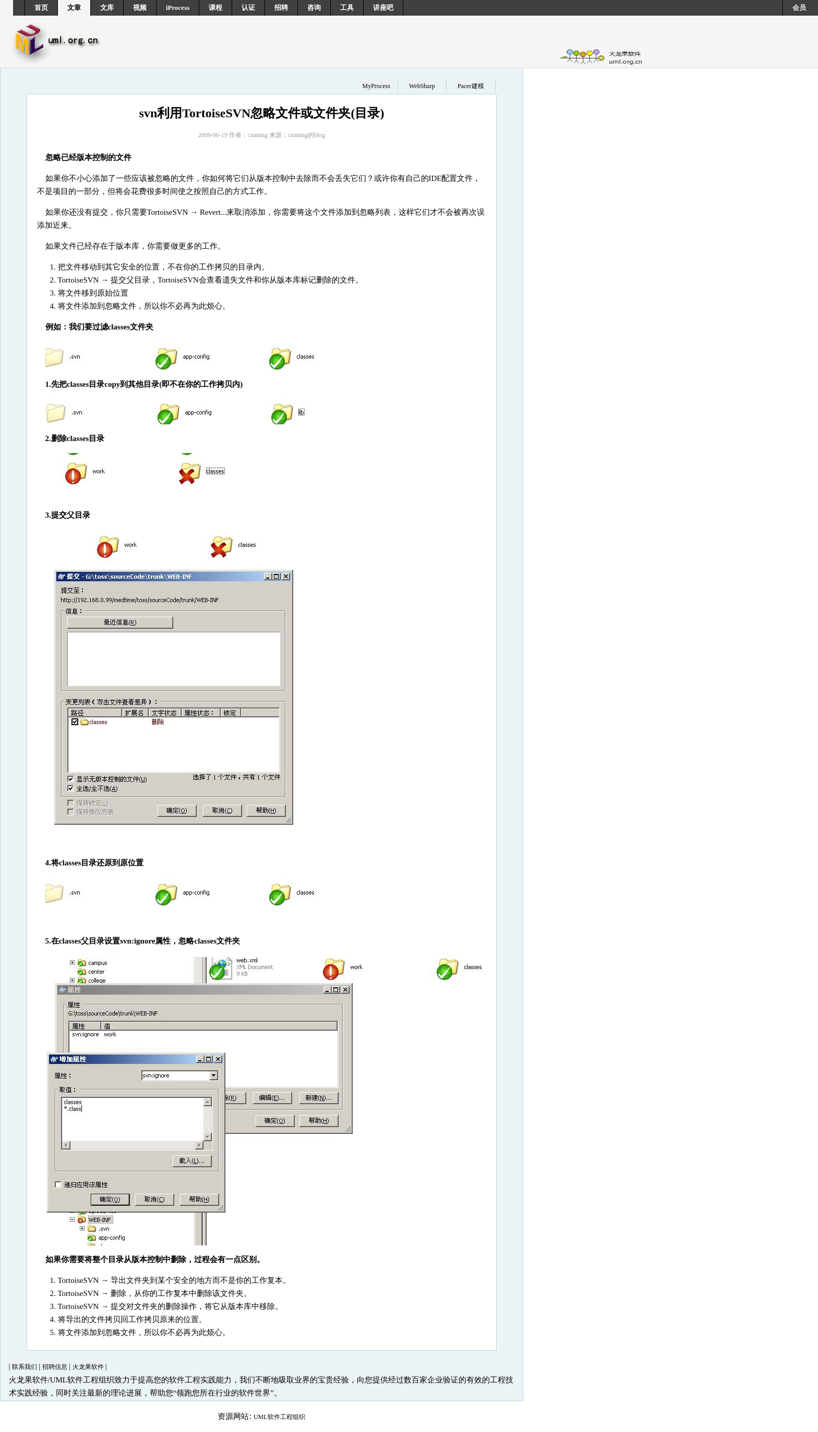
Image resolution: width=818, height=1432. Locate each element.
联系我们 (25, 1366)
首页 (41, 7)
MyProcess (376, 86)
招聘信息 (55, 1366)
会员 (799, 7)
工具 (347, 7)
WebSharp (422, 86)
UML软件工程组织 (279, 1417)
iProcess (177, 7)
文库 (107, 7)
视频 (140, 7)
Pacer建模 (471, 86)
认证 (248, 7)
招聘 (281, 7)
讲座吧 (383, 7)
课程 (215, 7)
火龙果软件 (89, 1366)
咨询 (314, 7)
